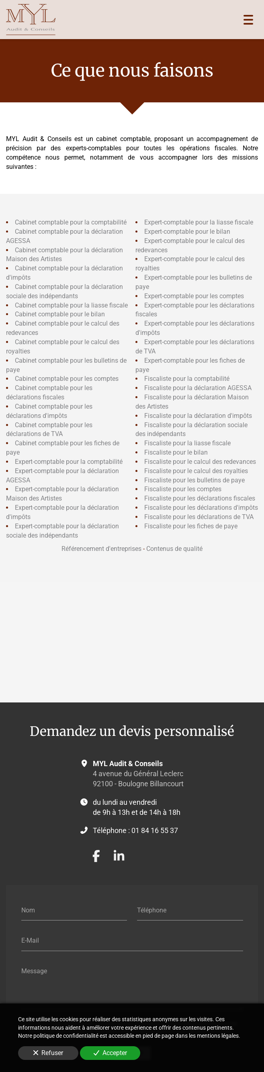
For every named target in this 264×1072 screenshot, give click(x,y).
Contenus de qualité (174, 548)
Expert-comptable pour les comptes (194, 295)
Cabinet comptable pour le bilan (60, 314)
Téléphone (151, 910)
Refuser (48, 1053)
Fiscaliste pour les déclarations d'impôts (201, 507)
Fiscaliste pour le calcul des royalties (196, 470)
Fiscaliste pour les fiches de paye (190, 526)
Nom (28, 910)
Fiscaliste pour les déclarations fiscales (199, 498)
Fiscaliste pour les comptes (182, 489)
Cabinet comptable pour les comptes (67, 378)
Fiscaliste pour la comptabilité (186, 378)
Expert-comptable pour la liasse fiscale (198, 222)
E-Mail (30, 940)
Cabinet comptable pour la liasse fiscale (71, 305)
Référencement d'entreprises (101, 548)
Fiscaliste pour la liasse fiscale (187, 443)
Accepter (110, 1053)
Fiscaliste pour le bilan (176, 452)
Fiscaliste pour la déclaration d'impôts (198, 415)
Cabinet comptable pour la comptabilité (71, 222)
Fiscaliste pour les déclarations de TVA (199, 517)
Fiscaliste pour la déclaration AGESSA (198, 388)
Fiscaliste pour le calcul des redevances (200, 461)
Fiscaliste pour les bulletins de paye (194, 480)
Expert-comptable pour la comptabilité (69, 461)
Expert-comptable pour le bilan (187, 231)
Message (34, 970)
